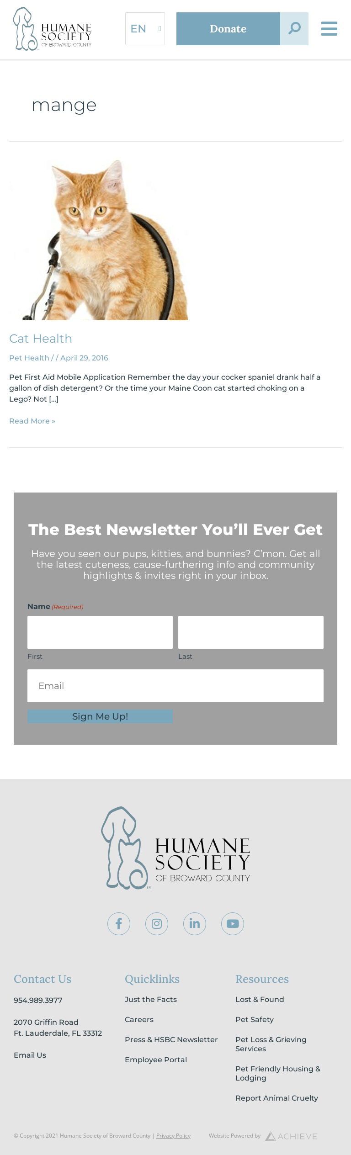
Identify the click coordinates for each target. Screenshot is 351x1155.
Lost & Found (259, 999)
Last (185, 656)
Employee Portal (156, 1059)
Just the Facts (151, 999)
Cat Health (41, 338)
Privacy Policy (173, 1135)
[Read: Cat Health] (98, 239)
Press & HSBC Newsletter (171, 1039)
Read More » (32, 420)
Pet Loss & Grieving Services (271, 1044)
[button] (294, 28)
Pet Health (29, 358)
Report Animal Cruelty (276, 1098)
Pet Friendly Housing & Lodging (277, 1073)
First (35, 656)
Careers (139, 1019)
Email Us (30, 1055)
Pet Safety (254, 1019)
